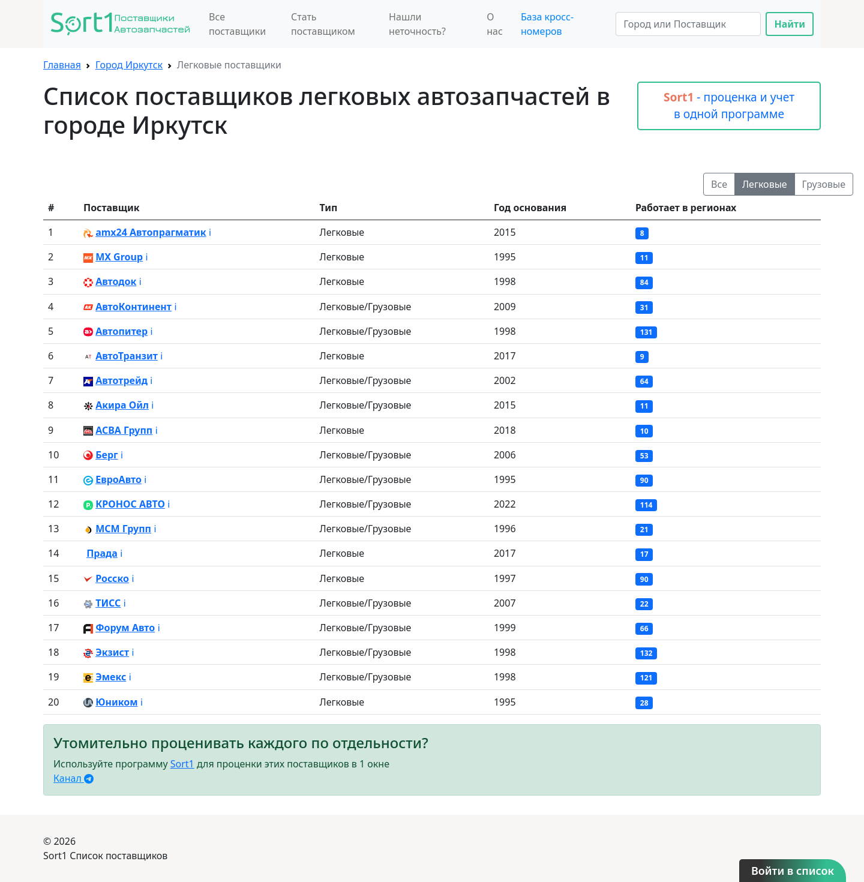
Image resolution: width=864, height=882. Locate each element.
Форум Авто (125, 627)
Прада (102, 553)
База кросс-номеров (547, 24)
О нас (495, 24)
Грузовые (823, 184)
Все (719, 184)
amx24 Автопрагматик (150, 232)
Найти (789, 24)
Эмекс (110, 676)
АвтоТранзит (126, 355)
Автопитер (121, 331)
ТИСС (108, 603)
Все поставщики (237, 24)
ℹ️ (210, 232)
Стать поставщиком (323, 24)
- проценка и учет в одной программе (729, 105)
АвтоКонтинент (133, 306)
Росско (112, 578)
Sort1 (182, 763)
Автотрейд (121, 380)
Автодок (115, 281)
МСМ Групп (123, 528)
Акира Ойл (122, 405)
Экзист (112, 652)
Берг (106, 454)
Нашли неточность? (417, 24)
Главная (62, 64)
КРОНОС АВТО (130, 504)
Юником (116, 702)
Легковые (764, 184)
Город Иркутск (129, 64)
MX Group (119, 256)
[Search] (688, 24)
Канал (73, 778)
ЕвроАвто (118, 479)
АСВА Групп (123, 430)
